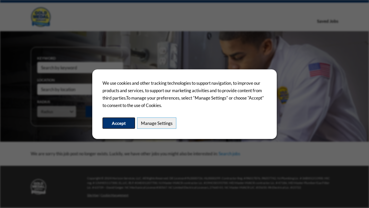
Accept (119, 123)
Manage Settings (156, 123)
